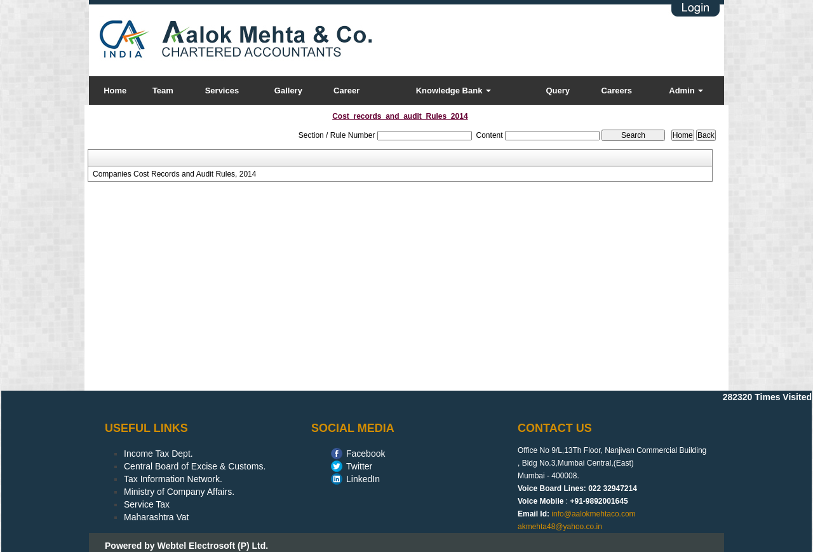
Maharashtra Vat (156, 517)
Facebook (365, 453)
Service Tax (147, 504)
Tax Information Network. (173, 479)
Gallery (288, 90)
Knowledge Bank (453, 90)
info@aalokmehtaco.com (593, 513)
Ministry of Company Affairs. (179, 492)
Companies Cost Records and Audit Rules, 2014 (174, 174)
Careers (616, 90)
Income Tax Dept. (158, 453)
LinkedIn (363, 479)
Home (115, 90)
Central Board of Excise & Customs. (194, 466)
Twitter (359, 466)
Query (558, 90)
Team (162, 90)
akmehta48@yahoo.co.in (560, 526)
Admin (686, 90)
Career (346, 90)
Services (222, 90)
